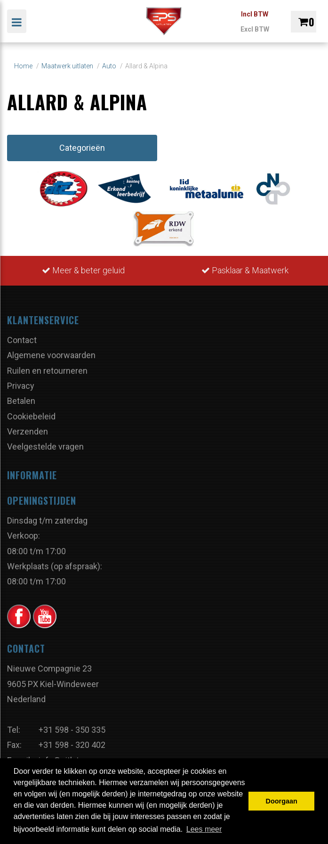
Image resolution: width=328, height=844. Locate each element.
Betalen (21, 401)
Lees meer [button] (204, 829)
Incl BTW (254, 14)
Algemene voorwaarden (51, 355)
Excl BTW (254, 29)
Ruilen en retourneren (47, 371)
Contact (22, 340)
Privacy (20, 386)
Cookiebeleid (31, 416)
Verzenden (27, 431)
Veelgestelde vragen (45, 446)
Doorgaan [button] (281, 801)
